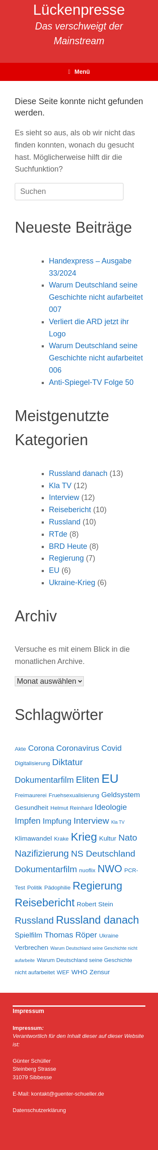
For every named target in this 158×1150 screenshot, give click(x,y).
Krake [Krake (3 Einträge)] (61, 839)
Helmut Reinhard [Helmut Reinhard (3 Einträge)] (72, 808)
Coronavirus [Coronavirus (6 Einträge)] (77, 748)
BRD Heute (68, 546)
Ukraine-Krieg (72, 582)
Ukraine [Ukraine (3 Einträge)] (108, 935)
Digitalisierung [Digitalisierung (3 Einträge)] (32, 763)
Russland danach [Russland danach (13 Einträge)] (97, 920)
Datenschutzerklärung (39, 1110)
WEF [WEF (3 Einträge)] (63, 972)
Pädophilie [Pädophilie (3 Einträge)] (57, 887)
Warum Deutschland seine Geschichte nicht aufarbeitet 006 (96, 357)
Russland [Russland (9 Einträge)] (34, 920)
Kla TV (60, 485)
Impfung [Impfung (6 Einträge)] (57, 821)
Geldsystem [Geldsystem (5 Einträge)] (121, 794)
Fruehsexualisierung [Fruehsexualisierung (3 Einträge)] (74, 795)
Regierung (66, 558)
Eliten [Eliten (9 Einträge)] (87, 779)
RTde (58, 534)
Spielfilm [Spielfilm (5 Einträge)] (28, 935)
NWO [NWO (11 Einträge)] (109, 868)
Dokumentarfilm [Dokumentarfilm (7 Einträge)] (44, 780)
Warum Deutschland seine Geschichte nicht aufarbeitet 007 (96, 297)
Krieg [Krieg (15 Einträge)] (84, 836)
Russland (64, 522)
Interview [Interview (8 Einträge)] (91, 820)
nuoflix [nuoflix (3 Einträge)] (87, 870)
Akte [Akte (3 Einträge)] (20, 749)
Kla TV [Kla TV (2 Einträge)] (118, 822)
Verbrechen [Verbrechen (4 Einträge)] (31, 947)
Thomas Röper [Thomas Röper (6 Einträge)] (71, 934)
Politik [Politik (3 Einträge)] (34, 887)
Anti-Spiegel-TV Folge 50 (91, 382)
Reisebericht (70, 509)
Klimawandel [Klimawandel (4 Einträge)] (33, 838)
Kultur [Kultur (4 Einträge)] (107, 838)
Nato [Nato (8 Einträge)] (127, 837)
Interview (64, 497)
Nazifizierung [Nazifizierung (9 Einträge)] (42, 853)
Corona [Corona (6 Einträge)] (41, 748)
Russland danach (78, 473)
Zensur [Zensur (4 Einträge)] (100, 971)
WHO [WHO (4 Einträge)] (80, 971)
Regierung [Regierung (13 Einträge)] (97, 886)
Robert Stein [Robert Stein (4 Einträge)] (95, 904)
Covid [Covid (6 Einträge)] (111, 748)
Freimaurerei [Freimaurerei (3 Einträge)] (31, 795)
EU (54, 570)
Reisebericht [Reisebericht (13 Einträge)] (45, 902)
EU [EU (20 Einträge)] (110, 778)
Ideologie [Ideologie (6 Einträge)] (111, 807)
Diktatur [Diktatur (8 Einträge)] (67, 762)
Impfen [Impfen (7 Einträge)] (27, 820)
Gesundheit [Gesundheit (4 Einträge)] (31, 807)
